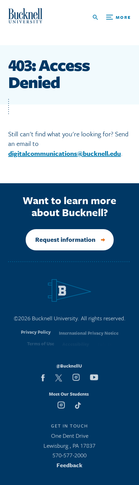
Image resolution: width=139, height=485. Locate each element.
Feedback (69, 466)
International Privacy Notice (88, 335)
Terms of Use (40, 346)
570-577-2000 (69, 456)
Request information (65, 239)
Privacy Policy (36, 335)
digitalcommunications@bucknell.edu (64, 153)
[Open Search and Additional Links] (112, 17)
